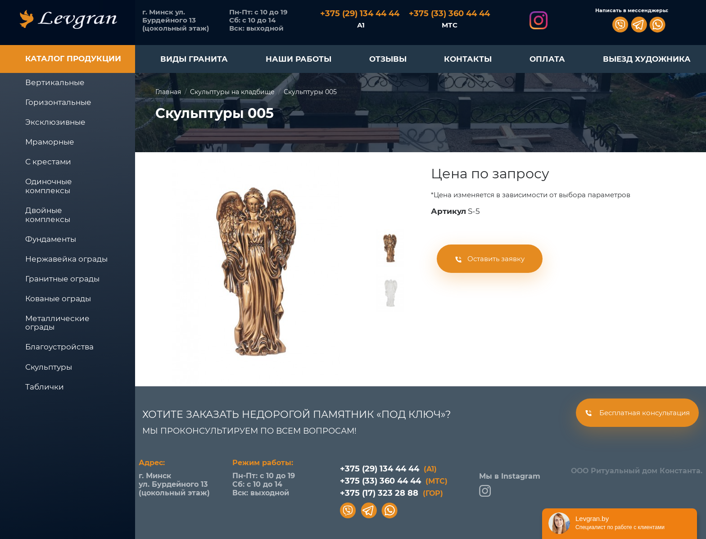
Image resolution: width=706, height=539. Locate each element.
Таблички (44, 386)
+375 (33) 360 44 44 (394, 481)
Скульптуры (48, 366)
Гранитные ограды (62, 278)
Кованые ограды (58, 298)
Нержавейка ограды (66, 258)
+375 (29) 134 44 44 (388, 469)
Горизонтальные (58, 102)
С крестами (48, 161)
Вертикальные (55, 82)
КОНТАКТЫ (468, 58)
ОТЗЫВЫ (388, 58)
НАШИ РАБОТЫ (298, 58)
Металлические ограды (57, 323)
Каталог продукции (73, 58)
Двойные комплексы (47, 215)
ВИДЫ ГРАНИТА (194, 58)
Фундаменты (50, 239)
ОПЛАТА (547, 58)
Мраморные (49, 141)
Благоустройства (59, 346)
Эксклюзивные (55, 122)
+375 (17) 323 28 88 (391, 493)
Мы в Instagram (509, 484)
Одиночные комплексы (48, 186)
